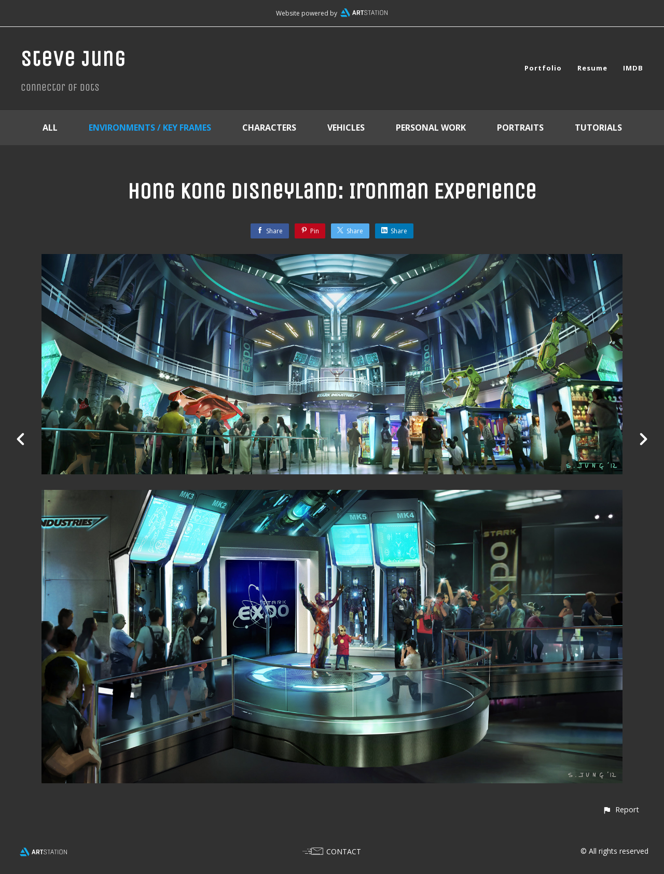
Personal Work (431, 127)
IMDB (633, 68)
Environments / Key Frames (150, 127)
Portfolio (543, 68)
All (50, 127)
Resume (592, 68)
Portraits (520, 127)
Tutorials (598, 127)
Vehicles (346, 127)
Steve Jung (73, 59)
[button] (620, 809)
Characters (269, 127)
